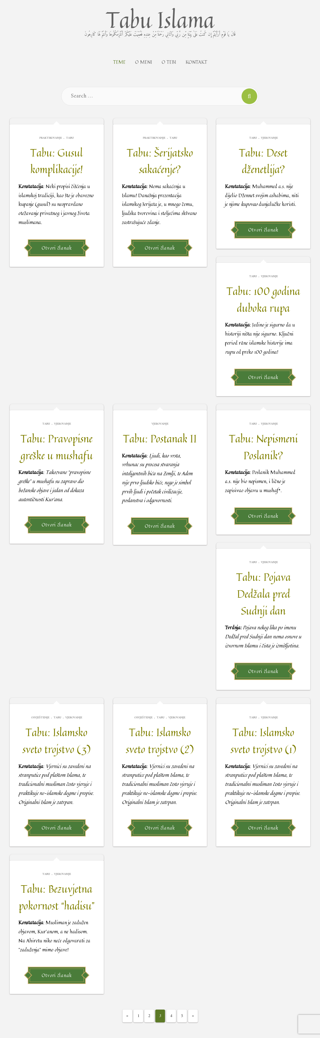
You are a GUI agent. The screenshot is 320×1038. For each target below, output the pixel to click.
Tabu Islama (160, 20)
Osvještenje (40, 717)
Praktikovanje (50, 138)
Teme (119, 62)
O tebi (169, 62)
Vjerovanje (269, 138)
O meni (143, 62)
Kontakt (196, 62)
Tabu (70, 138)
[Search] (249, 96)
